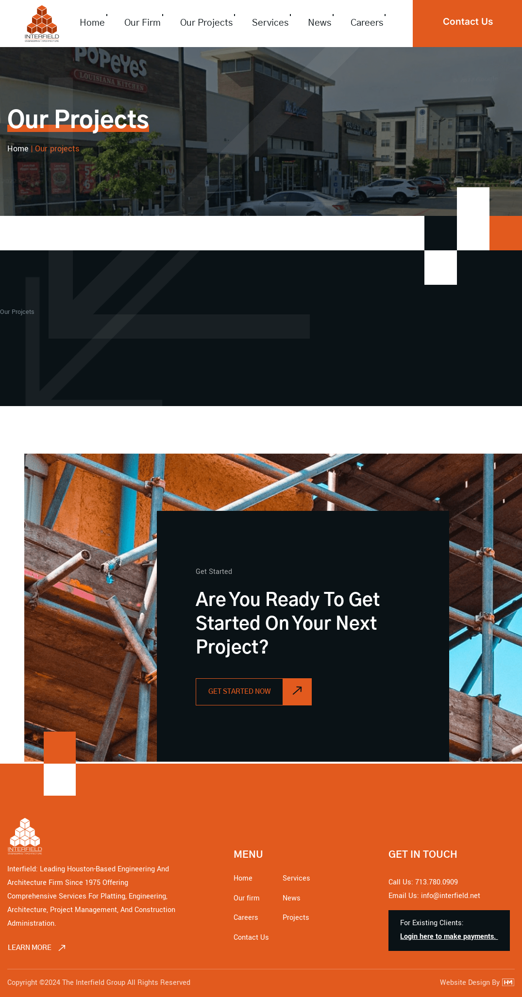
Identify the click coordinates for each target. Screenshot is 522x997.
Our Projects (206, 23)
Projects (296, 918)
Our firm (142, 23)
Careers (367, 23)
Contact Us (251, 937)
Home (92, 23)
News (319, 23)
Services (270, 23)
